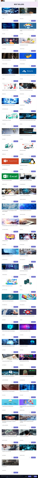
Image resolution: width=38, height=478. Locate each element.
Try (12, 20)
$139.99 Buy (15, 186)
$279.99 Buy (15, 20)
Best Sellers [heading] (19, 4)
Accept (29, 476)
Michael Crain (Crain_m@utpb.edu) (6, 475)
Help (35, 476)
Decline (26, 476)
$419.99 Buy (33, 427)
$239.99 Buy (15, 171)
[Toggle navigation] (36, 1)
